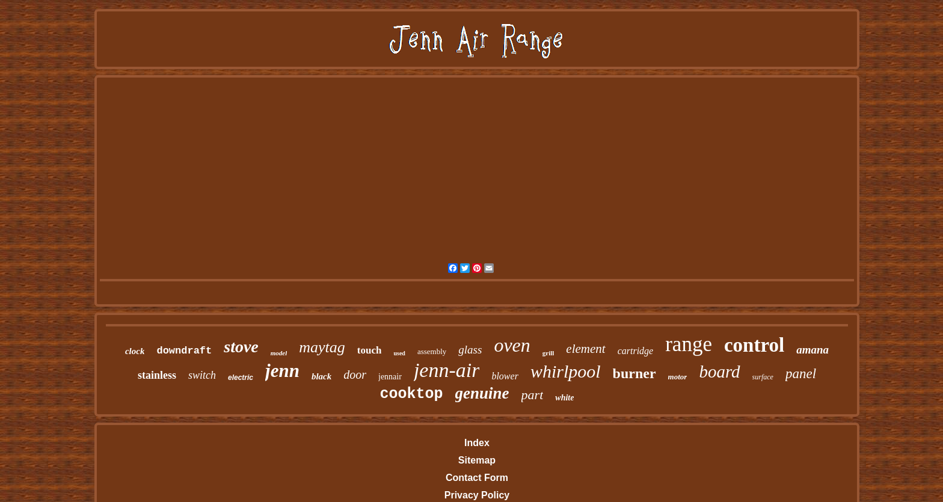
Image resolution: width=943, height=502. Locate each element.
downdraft (184, 351)
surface (762, 377)
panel (800, 373)
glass (470, 349)
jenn (282, 370)
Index (477, 443)
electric (240, 377)
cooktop (411, 394)
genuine (482, 393)
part (532, 394)
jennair (390, 376)
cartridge (636, 351)
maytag (322, 347)
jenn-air (447, 370)
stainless (157, 375)
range (688, 344)
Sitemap (477, 460)
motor (677, 376)
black (321, 376)
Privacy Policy (477, 495)
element (585, 348)
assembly (431, 351)
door (354, 374)
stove (241, 346)
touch (369, 350)
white (564, 397)
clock (134, 351)
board (719, 371)
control (754, 345)
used (399, 353)
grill (548, 353)
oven (512, 345)
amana (812, 349)
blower (504, 376)
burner (634, 373)
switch (202, 375)
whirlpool (565, 371)
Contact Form (477, 478)
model (279, 353)
